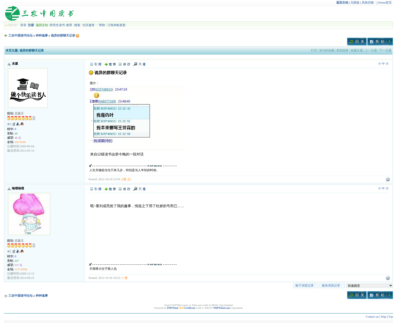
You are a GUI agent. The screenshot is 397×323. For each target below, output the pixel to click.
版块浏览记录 (332, 285)
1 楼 (125, 278)
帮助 (102, 25)
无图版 (355, 2)
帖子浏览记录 (305, 285)
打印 (314, 50)
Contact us (372, 316)
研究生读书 (57, 25)
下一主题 (385, 50)
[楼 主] (126, 179)
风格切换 (369, 2)
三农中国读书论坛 (20, 35)
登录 (23, 25)
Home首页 (385, 2)
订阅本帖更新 (116, 25)
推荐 (69, 25)
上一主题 (371, 50)
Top (390, 316)
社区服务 (90, 25)
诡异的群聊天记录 (63, 35)
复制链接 (342, 50)
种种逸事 (42, 35)
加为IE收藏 (326, 50)
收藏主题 (357, 50)
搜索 (77, 25)
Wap (383, 316)
